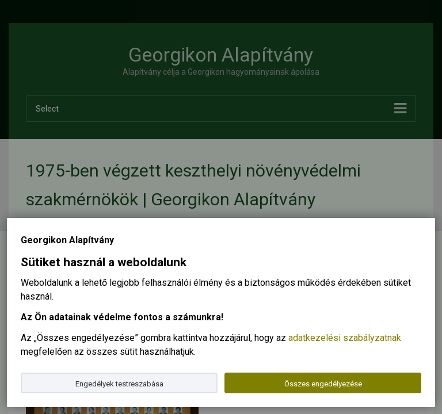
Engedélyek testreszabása (119, 383)
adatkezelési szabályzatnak (344, 337)
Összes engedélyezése (323, 383)
